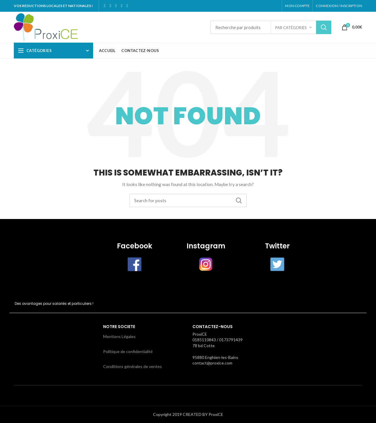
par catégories (291, 27)
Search (323, 27)
